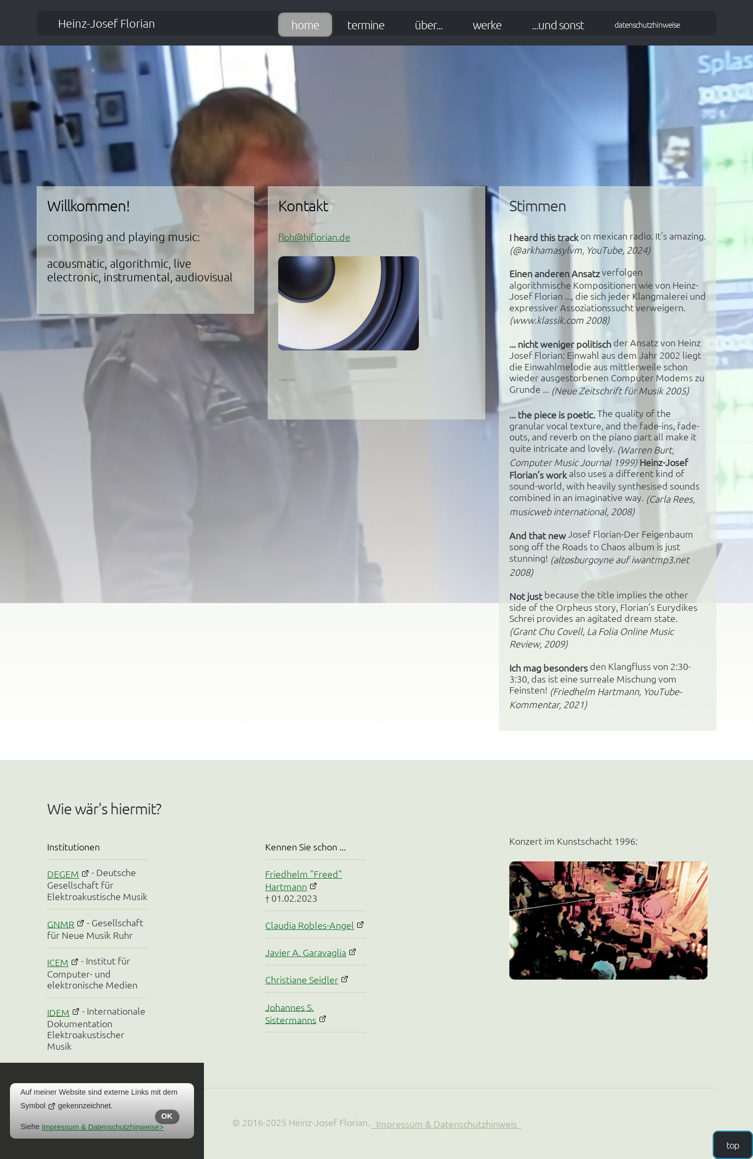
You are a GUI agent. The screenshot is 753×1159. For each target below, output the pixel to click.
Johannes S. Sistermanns (290, 1013)
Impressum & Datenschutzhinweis (446, 1124)
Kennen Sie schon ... (305, 846)
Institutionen (73, 846)
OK (167, 1116)
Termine (365, 24)
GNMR (60, 923)
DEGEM (63, 874)
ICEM (58, 962)
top (732, 1145)
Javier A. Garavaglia (305, 952)
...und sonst (558, 24)
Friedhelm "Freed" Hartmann (303, 880)
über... (428, 24)
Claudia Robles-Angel (309, 925)
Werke (487, 24)
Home (305, 24)
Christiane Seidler (301, 979)
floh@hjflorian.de (314, 237)
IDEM (58, 1012)
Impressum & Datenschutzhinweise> (103, 1127)
